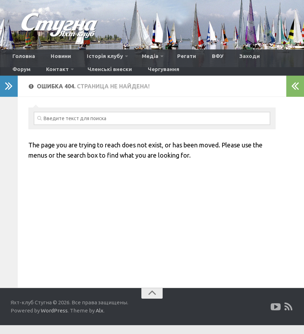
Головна (21, 58)
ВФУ (187, 58)
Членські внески (31, 75)
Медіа (131, 58)
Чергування (78, 75)
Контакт (272, 58)
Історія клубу (90, 58)
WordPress (54, 319)
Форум (242, 58)
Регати (163, 58)
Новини (53, 58)
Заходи (213, 58)
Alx (99, 319)
